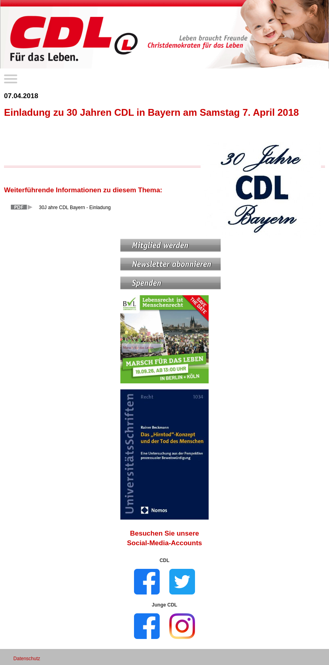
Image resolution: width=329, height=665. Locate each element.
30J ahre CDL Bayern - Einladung (75, 207)
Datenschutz (26, 658)
